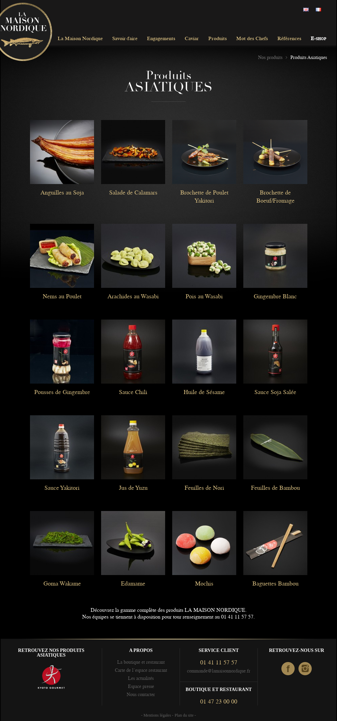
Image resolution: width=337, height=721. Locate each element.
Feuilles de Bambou (275, 487)
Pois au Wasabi (204, 296)
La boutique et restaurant (141, 662)
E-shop (318, 38)
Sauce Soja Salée (275, 392)
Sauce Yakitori (62, 487)
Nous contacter (141, 694)
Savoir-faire (124, 38)
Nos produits (270, 57)
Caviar (192, 38)
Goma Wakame (62, 583)
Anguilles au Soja (62, 192)
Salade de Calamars (133, 192)
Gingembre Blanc (275, 296)
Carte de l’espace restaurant (141, 670)
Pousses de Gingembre (62, 392)
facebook (288, 669)
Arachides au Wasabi (133, 296)
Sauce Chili (133, 392)
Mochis (204, 583)
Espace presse (141, 686)
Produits (217, 38)
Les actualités (141, 678)
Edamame (133, 583)
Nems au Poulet (62, 296)
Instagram (305, 669)
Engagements (161, 38)
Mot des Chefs (252, 38)
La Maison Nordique (80, 38)
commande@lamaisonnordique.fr (218, 670)
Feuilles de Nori (204, 487)
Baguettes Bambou (275, 583)
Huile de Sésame (204, 392)
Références (289, 38)
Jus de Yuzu (133, 487)
